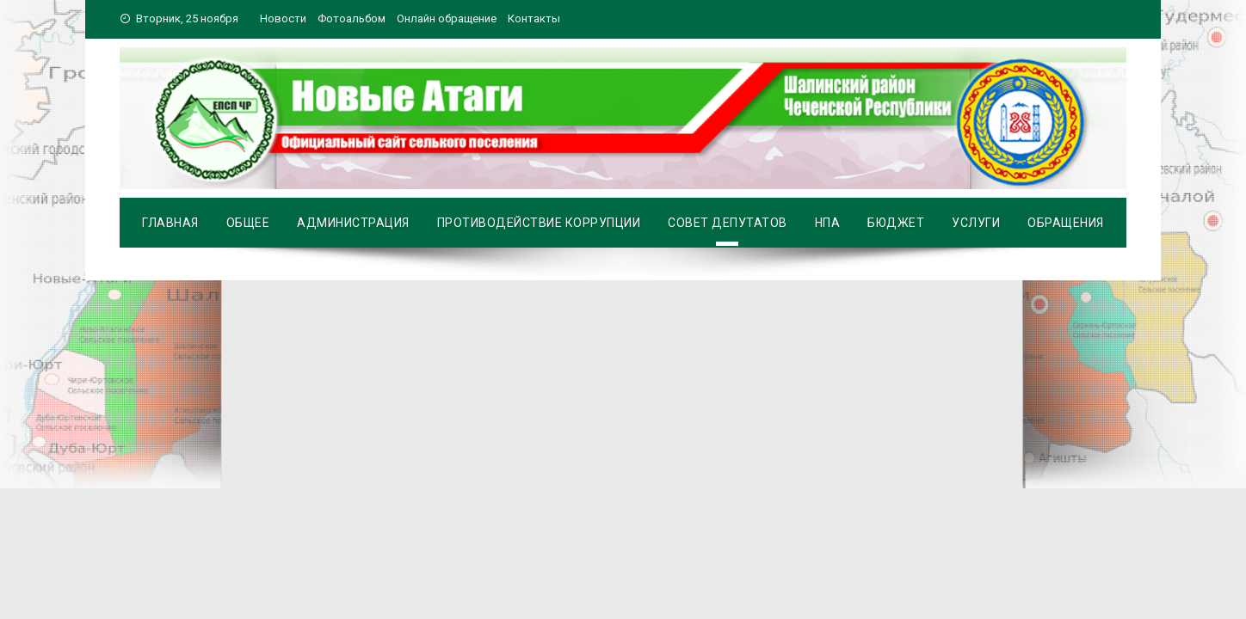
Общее (248, 223)
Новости (283, 18)
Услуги (976, 223)
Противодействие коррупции (539, 223)
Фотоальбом (352, 18)
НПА (828, 223)
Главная (170, 223)
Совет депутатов (727, 223)
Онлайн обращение (447, 18)
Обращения (1065, 223)
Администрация (353, 223)
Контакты (534, 18)
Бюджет (895, 223)
